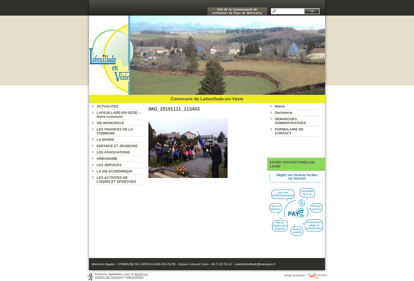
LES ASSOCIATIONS (113, 152)
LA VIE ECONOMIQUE (114, 171)
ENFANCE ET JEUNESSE (117, 146)
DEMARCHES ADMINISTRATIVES (290, 121)
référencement (134, 277)
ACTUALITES (107, 106)
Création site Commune (109, 277)
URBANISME (107, 159)
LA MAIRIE (105, 140)
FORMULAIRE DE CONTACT (289, 131)
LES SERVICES (109, 165)
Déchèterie (283, 113)
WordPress (141, 274)
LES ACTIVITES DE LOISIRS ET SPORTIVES (116, 180)
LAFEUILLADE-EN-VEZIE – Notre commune (118, 115)
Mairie (280, 106)
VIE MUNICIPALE (110, 123)
